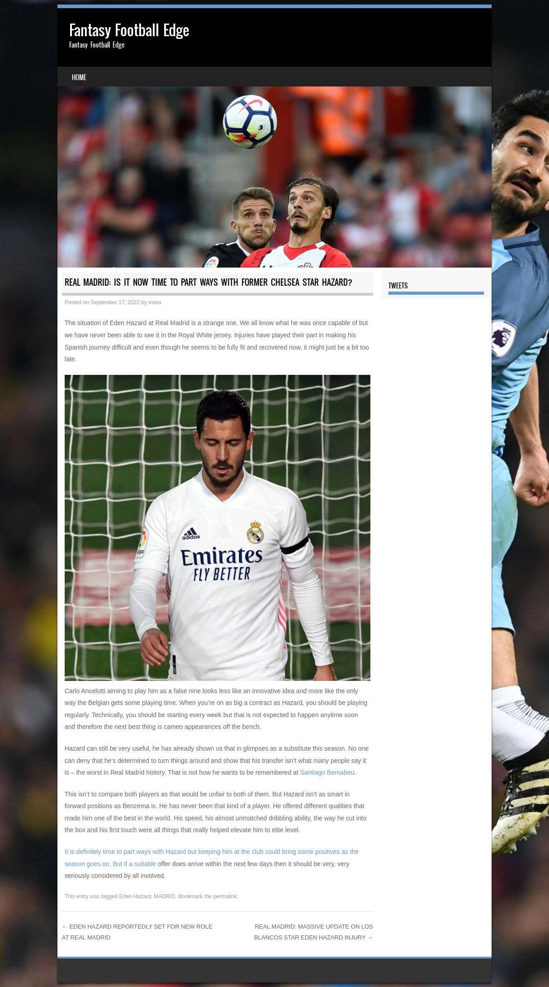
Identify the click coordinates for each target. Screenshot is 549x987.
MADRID (164, 896)
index (154, 302)
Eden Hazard (135, 896)
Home (79, 77)
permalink (225, 896)
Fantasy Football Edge (129, 30)
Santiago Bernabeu (327, 772)
